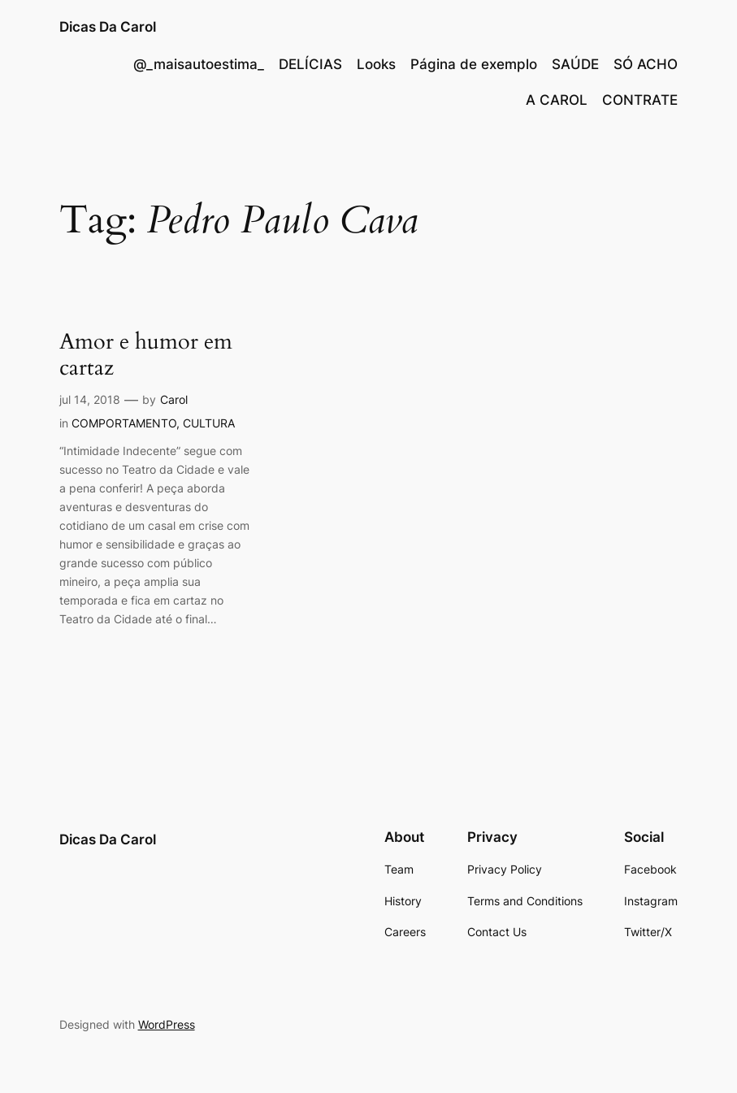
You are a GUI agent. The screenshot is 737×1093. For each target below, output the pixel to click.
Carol (174, 399)
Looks (376, 64)
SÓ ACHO (645, 64)
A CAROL (556, 100)
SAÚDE (575, 64)
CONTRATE (640, 100)
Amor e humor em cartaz (145, 355)
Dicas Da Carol (107, 26)
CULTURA (209, 423)
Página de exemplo (473, 64)
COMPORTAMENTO (124, 423)
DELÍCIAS (310, 64)
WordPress (166, 1024)
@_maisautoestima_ (198, 64)
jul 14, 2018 (89, 399)
